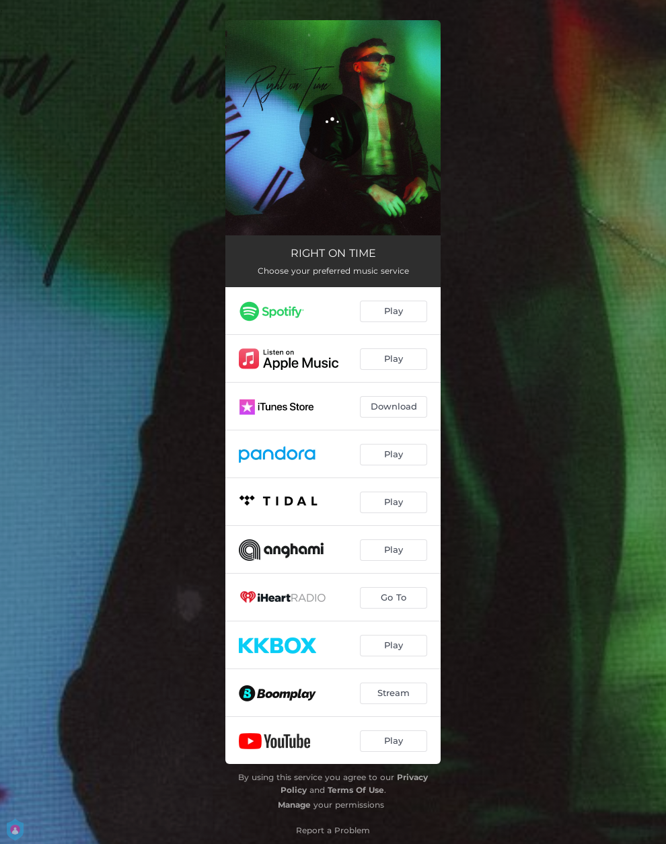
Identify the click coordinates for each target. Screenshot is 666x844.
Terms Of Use (356, 790)
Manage (294, 805)
